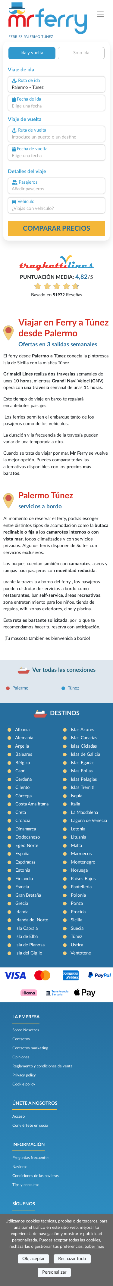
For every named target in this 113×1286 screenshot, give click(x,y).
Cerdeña (23, 779)
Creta (20, 812)
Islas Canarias (84, 738)
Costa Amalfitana (32, 804)
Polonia (78, 895)
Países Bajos (83, 879)
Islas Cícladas (84, 746)
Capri (20, 771)
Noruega (79, 870)
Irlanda (21, 912)
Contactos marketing (30, 1048)
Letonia (78, 829)
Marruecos (81, 854)
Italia (75, 804)
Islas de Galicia (85, 754)
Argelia (22, 746)
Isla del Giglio (28, 953)
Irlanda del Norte (31, 920)
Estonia (22, 870)
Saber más (94, 1246)
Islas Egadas (83, 763)
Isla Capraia (26, 928)
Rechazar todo (72, 1258)
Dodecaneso (27, 837)
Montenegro (83, 862)
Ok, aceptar (33, 1258)
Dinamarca (25, 829)
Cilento (22, 787)
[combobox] (56, 87)
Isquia (76, 796)
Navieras (19, 1167)
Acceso (18, 1116)
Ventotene (81, 953)
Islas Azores (82, 729)
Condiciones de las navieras (35, 1176)
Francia (22, 887)
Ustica (77, 945)
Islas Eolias (82, 771)
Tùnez (73, 688)
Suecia (77, 928)
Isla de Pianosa (30, 945)
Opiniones (21, 1057)
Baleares (23, 754)
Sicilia (76, 920)
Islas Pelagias (84, 779)
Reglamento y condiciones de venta (42, 1066)
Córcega (23, 796)
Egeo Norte (26, 845)
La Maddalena (84, 812)
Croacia (22, 820)
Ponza (77, 903)
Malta (76, 845)
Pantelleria (81, 887)
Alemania (24, 738)
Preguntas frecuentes (30, 1158)
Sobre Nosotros (25, 1030)
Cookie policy (23, 1084)
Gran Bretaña (28, 895)
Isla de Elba (26, 936)
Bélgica (22, 763)
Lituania (78, 837)
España (22, 854)
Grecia (21, 903)
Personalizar (54, 1272)
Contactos (21, 1039)
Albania (22, 729)
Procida (78, 912)
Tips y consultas (25, 1185)
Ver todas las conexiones (64, 670)
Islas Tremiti (82, 787)
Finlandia (24, 879)
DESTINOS (65, 713)
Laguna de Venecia (89, 820)
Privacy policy (24, 1075)
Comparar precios (56, 228)
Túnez (76, 936)
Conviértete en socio (30, 1125)
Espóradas (25, 862)
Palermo (20, 688)
